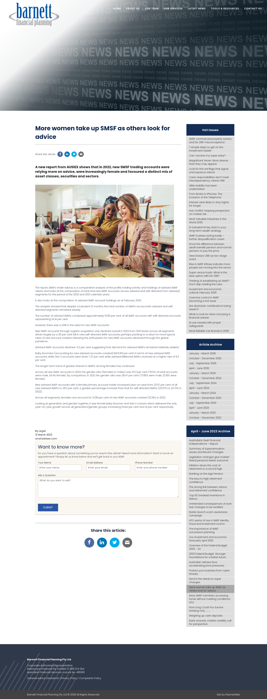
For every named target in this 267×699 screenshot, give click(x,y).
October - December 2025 (205, 358)
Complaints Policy (90, 678)
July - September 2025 (202, 363)
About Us (133, 8)
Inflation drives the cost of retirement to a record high (205, 467)
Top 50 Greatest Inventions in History (207, 497)
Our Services (173, 8)
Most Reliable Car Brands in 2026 (209, 331)
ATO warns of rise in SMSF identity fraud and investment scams (209, 522)
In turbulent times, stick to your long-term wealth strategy (207, 229)
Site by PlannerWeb (228, 694)
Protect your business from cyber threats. (209, 572)
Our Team (152, 8)
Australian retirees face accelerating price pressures (206, 563)
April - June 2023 (199, 407)
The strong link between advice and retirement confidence (208, 488)
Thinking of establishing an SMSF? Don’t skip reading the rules (209, 282)
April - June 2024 (199, 388)
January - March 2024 (202, 393)
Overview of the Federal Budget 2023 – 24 (208, 547)
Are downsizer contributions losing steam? (210, 307)
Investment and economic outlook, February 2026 (205, 290)
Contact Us (253, 8)
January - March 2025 (202, 373)
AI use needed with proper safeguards (205, 324)
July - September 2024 (202, 383)
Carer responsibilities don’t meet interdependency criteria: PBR (209, 179)
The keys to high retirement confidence (205, 480)
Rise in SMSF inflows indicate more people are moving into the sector (210, 265)
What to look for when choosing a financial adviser (209, 316)
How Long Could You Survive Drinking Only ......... (206, 609)
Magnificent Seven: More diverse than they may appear (208, 162)
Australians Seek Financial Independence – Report (204, 442)
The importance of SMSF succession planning (203, 530)
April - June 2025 (199, 368)
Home (117, 8)
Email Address (108, 466)
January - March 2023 (202, 412)
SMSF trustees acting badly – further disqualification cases (206, 237)
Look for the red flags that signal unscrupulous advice (208, 170)
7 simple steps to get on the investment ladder (206, 149)
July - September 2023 (202, 403)
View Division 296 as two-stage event (208, 257)
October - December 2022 (205, 417)
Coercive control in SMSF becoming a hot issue (204, 299)
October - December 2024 (205, 378)
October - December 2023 (205, 398)
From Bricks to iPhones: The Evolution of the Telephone (205, 195)
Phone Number (157, 466)
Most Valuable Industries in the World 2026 (207, 220)
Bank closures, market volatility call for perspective (210, 622)
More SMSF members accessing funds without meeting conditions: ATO (210, 599)
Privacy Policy (69, 678)
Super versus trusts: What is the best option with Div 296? (208, 274)
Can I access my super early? (207, 155)
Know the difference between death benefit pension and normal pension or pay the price (210, 247)
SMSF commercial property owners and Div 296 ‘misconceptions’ (210, 140)
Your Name (59, 466)
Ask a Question (108, 486)
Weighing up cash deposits (206, 615)
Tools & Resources (225, 8)
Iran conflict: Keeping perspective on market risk (209, 212)
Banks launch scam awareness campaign (208, 513)
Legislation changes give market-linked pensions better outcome (209, 458)
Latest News (197, 8)
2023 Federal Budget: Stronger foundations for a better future (207, 555)
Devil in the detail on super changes (205, 580)
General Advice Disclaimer (43, 678)
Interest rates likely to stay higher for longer (209, 204)
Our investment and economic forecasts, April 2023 (208, 538)
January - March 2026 (202, 353)
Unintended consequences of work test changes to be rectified (210, 505)
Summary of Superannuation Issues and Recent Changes (206, 450)
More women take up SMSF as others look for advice (207, 589)
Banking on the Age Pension (206, 473)
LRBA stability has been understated (203, 187)
